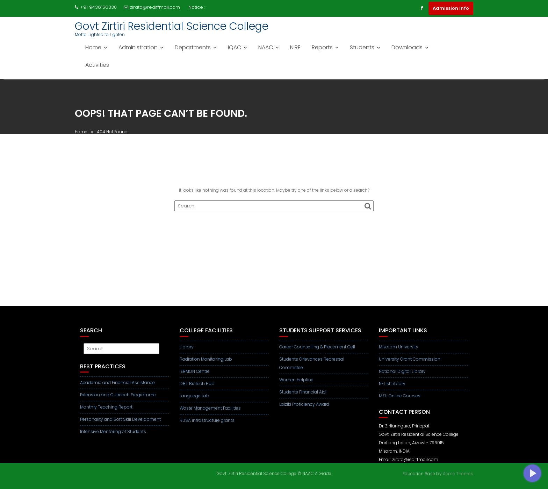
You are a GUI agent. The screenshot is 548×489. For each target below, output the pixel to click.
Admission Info (451, 8)
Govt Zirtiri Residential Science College (171, 26)
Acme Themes (458, 473)
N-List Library (392, 388)
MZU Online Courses (399, 400)
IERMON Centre (195, 375)
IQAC (234, 47)
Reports (322, 47)
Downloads (407, 47)
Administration (138, 47)
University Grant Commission (409, 363)
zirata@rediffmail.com (152, 7)
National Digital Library (402, 375)
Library (187, 351)
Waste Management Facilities (210, 412)
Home (93, 47)
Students (362, 47)
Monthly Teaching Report (106, 411)
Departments (193, 47)
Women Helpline (296, 384)
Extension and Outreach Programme (118, 399)
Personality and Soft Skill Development (120, 423)
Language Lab (194, 400)
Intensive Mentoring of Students (113, 436)
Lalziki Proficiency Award (304, 408)
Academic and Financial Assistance (117, 387)
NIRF (295, 47)
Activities (97, 65)
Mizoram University (398, 351)
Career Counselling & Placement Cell (317, 351)
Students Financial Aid (302, 396)
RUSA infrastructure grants (207, 424)
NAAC (265, 47)
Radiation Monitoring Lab (206, 363)
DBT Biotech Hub (197, 388)
